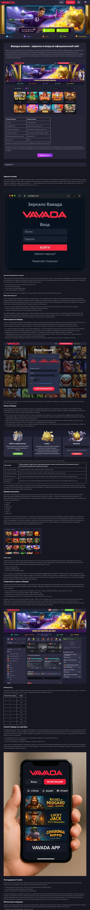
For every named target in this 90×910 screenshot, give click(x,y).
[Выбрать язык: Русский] (86, 2)
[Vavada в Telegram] (79, 2)
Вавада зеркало (45, 155)
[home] (8, 2)
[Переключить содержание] (9, 164)
